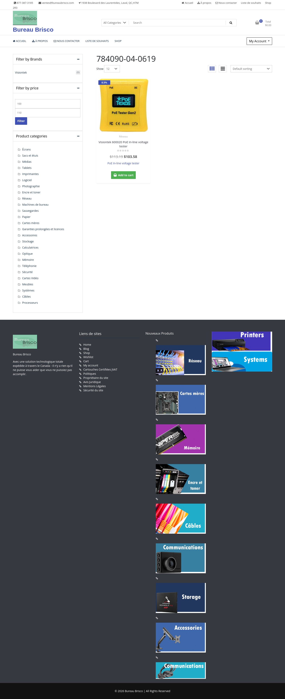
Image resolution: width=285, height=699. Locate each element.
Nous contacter (226, 3)
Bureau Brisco (33, 29)
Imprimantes (30, 174)
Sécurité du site (93, 390)
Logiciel (27, 180)
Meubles (27, 284)
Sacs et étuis (30, 155)
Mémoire (28, 260)
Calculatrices (30, 247)
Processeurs (30, 303)
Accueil (187, 3)
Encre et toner (31, 192)
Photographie (31, 186)
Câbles (26, 296)
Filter (21, 121)
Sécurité (27, 272)
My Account (258, 41)
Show (100, 69)
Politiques (89, 374)
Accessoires (29, 235)
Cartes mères (30, 223)
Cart (86, 361)
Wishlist (88, 357)
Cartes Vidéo (30, 278)
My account (90, 365)
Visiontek (21, 72)
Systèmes (28, 290)
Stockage (28, 241)
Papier (26, 217)
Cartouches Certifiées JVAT (100, 369)
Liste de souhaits (251, 3)
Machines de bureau (35, 204)
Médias (26, 162)
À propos (204, 3)
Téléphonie (29, 266)
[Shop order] (251, 68)
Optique (27, 253)
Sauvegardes (30, 211)
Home (87, 344)
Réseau (123, 136)
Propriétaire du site (95, 378)
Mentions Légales (94, 386)
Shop (268, 3)
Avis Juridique (92, 382)
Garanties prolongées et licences (43, 229)
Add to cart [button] (126, 175)
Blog (86, 349)
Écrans (26, 149)
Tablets (26, 168)
